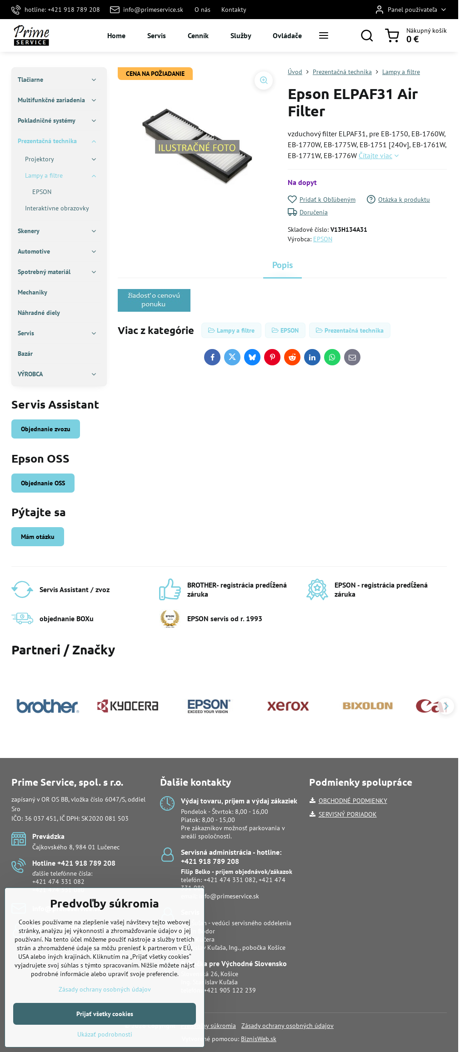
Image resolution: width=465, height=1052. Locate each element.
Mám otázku (38, 537)
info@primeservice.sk (229, 896)
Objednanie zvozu (45, 429)
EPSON (322, 239)
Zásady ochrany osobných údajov (287, 1026)
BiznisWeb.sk (258, 1039)
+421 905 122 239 (230, 990)
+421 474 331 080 (58, 890)
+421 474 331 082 (58, 881)
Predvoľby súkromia (208, 1026)
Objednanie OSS (43, 483)
